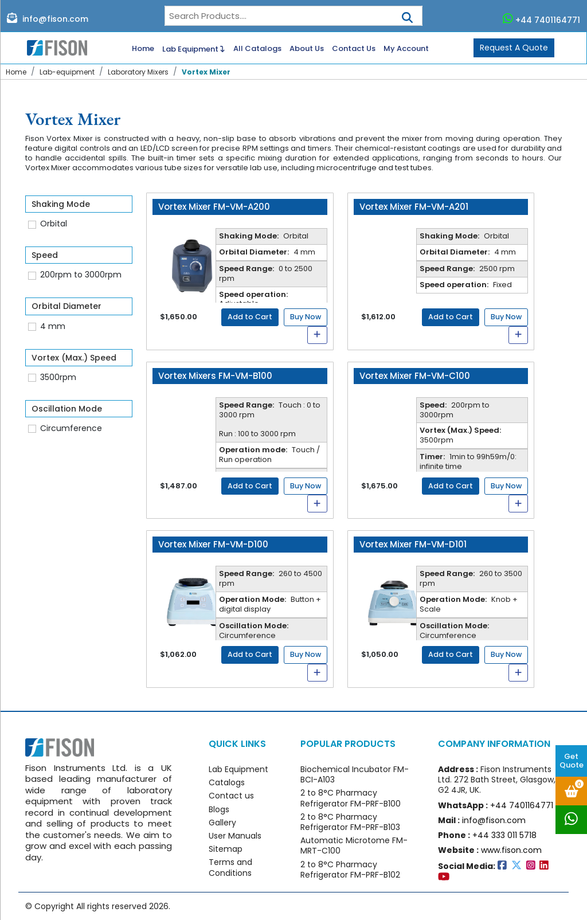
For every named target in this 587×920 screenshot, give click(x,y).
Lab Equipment (193, 48)
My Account (406, 49)
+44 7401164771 (542, 19)
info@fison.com (47, 18)
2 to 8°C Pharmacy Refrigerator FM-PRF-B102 (350, 869)
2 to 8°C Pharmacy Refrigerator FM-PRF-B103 (350, 822)
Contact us (231, 795)
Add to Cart (250, 317)
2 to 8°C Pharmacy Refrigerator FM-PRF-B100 (350, 798)
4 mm (52, 326)
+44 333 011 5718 (504, 835)
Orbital (53, 223)
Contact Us (353, 49)
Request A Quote (514, 47)
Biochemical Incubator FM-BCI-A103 (354, 774)
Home (143, 49)
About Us (306, 49)
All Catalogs (257, 49)
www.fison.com (511, 850)
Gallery (222, 822)
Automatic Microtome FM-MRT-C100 (354, 845)
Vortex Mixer (206, 72)
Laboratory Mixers (138, 72)
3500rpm (58, 377)
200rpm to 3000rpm (81, 274)
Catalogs (227, 782)
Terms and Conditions (230, 867)
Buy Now (305, 317)
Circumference (71, 428)
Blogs (219, 809)
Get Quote (571, 760)
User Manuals (235, 835)
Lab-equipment (67, 72)
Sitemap (225, 849)
